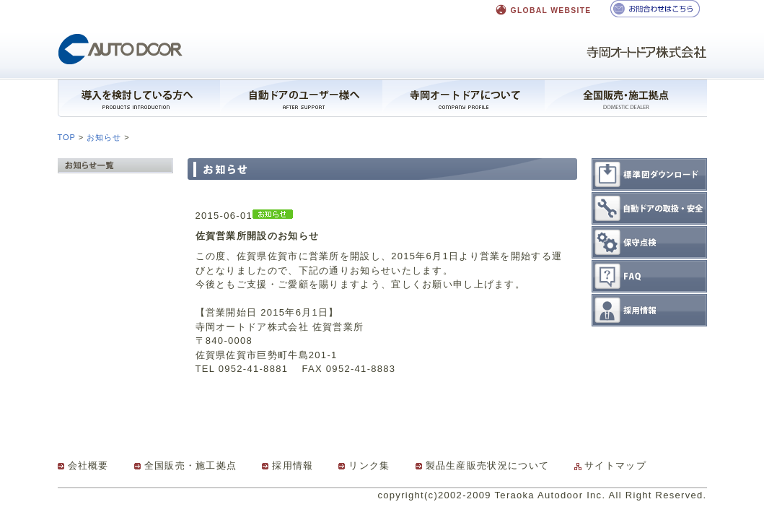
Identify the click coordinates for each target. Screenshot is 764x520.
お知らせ (104, 137)
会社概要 (88, 465)
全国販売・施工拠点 (190, 465)
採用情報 (292, 465)
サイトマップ (615, 465)
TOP (67, 137)
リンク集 (369, 465)
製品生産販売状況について (488, 465)
